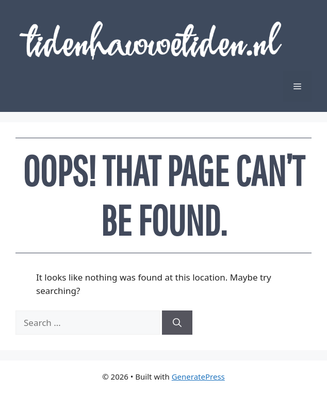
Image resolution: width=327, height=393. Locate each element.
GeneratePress (198, 376)
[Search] (177, 322)
